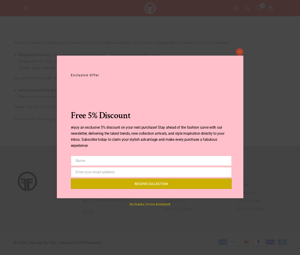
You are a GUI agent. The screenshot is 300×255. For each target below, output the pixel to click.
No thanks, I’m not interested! (150, 204)
